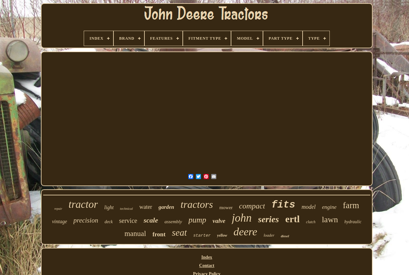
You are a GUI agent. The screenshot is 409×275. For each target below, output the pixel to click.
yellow (222, 235)
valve (218, 220)
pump (197, 220)
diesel (285, 236)
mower (226, 207)
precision (85, 220)
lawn (330, 219)
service (128, 220)
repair (58, 208)
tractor (83, 204)
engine (329, 207)
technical (126, 208)
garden (166, 207)
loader (269, 235)
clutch (310, 222)
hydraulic (353, 221)
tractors (197, 204)
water (145, 207)
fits (283, 204)
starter (202, 235)
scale (150, 220)
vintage (59, 221)
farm (351, 205)
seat (179, 232)
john (241, 218)
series (268, 219)
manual (135, 234)
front (159, 234)
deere (245, 232)
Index (206, 257)
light (108, 207)
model (309, 207)
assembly (173, 221)
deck (108, 221)
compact (252, 206)
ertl (292, 219)
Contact (206, 265)
